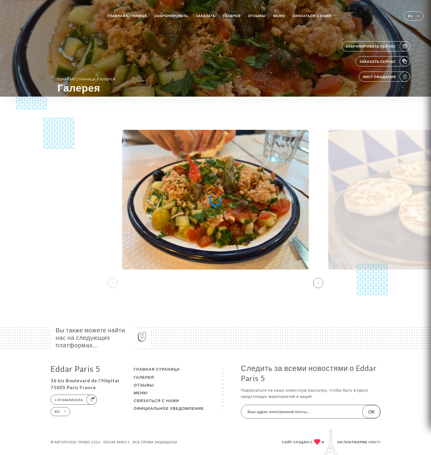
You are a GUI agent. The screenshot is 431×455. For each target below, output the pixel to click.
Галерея (232, 16)
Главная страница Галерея (86, 79)
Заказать (206, 16)
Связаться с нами (312, 16)
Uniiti (374, 442)
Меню (279, 16)
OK (371, 411)
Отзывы (256, 16)
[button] (318, 283)
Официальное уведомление (169, 408)
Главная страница (127, 16)
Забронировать (171, 16)
